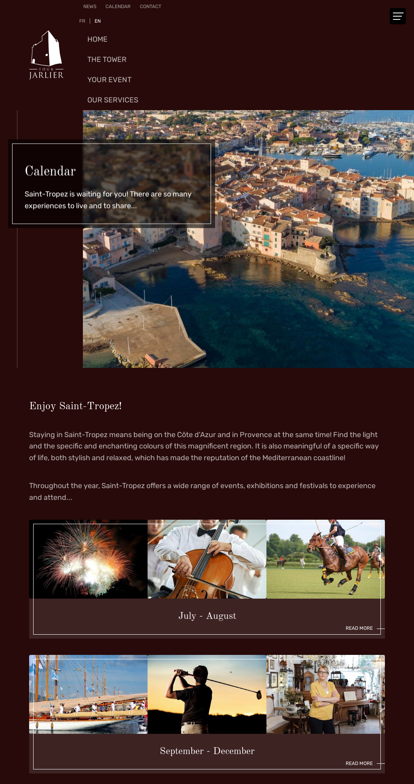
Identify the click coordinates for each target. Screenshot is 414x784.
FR (82, 21)
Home (97, 39)
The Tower (107, 59)
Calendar (118, 6)
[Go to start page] (46, 54)
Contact (150, 6)
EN (98, 21)
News (89, 6)
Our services (112, 100)
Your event (109, 79)
